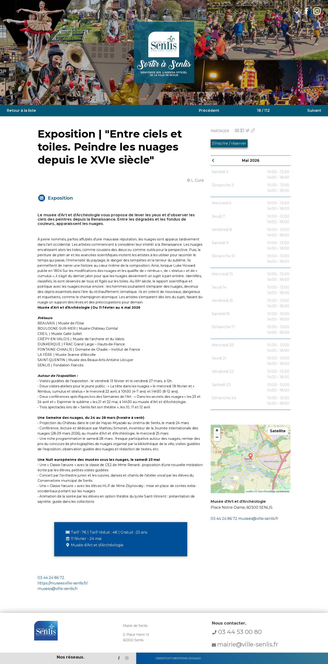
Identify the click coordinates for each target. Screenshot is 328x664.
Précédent (209, 110)
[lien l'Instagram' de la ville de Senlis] (126, 658)
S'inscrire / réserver (229, 143)
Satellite (278, 431)
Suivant (314, 110)
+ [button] (216, 430)
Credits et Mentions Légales (178, 658)
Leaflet (249, 491)
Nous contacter (229, 623)
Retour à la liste (21, 110)
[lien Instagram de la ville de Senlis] (317, 11)
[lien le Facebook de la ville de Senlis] (119, 658)
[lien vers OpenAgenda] (296, 11)
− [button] (216, 437)
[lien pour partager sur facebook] (242, 130)
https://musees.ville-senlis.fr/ (63, 583)
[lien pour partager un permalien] (253, 130)
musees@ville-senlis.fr (258, 518)
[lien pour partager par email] (237, 130)
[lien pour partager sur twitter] (247, 130)
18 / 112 (263, 110)
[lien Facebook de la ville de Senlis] (306, 11)
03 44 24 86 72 (224, 518)
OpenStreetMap (267, 491)
